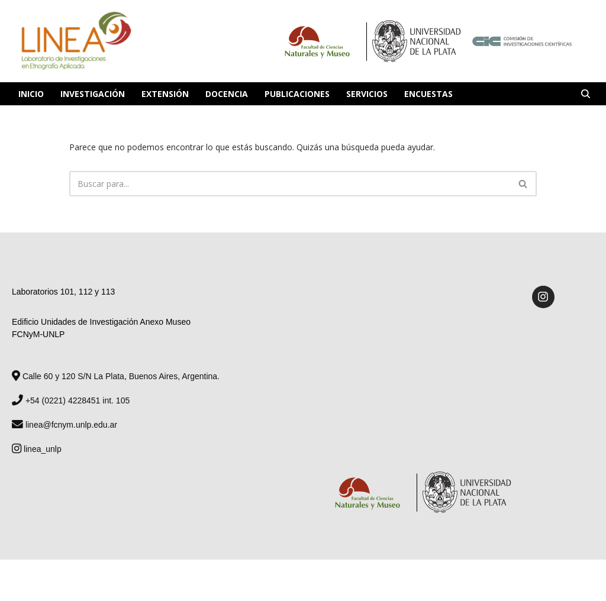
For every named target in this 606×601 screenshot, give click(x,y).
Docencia (226, 93)
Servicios (367, 93)
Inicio (31, 93)
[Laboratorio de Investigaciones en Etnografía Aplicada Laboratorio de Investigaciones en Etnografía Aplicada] (75, 41)
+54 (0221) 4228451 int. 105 (71, 400)
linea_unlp (37, 449)
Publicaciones (297, 93)
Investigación (92, 93)
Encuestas (428, 93)
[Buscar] (585, 93)
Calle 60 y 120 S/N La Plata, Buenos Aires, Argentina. (116, 376)
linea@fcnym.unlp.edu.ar (64, 424)
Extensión (165, 93)
